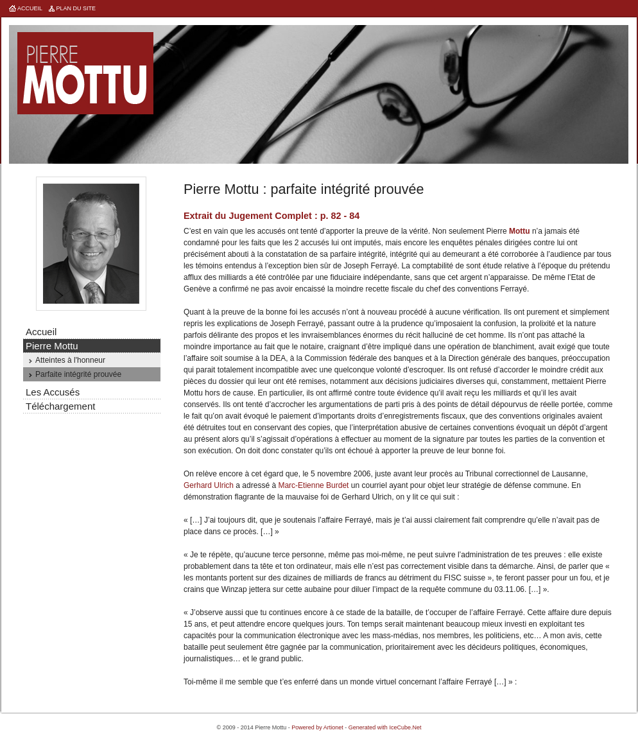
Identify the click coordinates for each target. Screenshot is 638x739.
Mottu (519, 231)
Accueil (29, 8)
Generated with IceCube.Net (385, 727)
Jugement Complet (270, 216)
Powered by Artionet (317, 727)
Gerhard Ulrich (209, 485)
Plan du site (76, 8)
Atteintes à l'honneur (70, 360)
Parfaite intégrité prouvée (78, 374)
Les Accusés (53, 392)
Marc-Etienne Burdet (313, 485)
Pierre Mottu (85, 73)
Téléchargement (60, 406)
